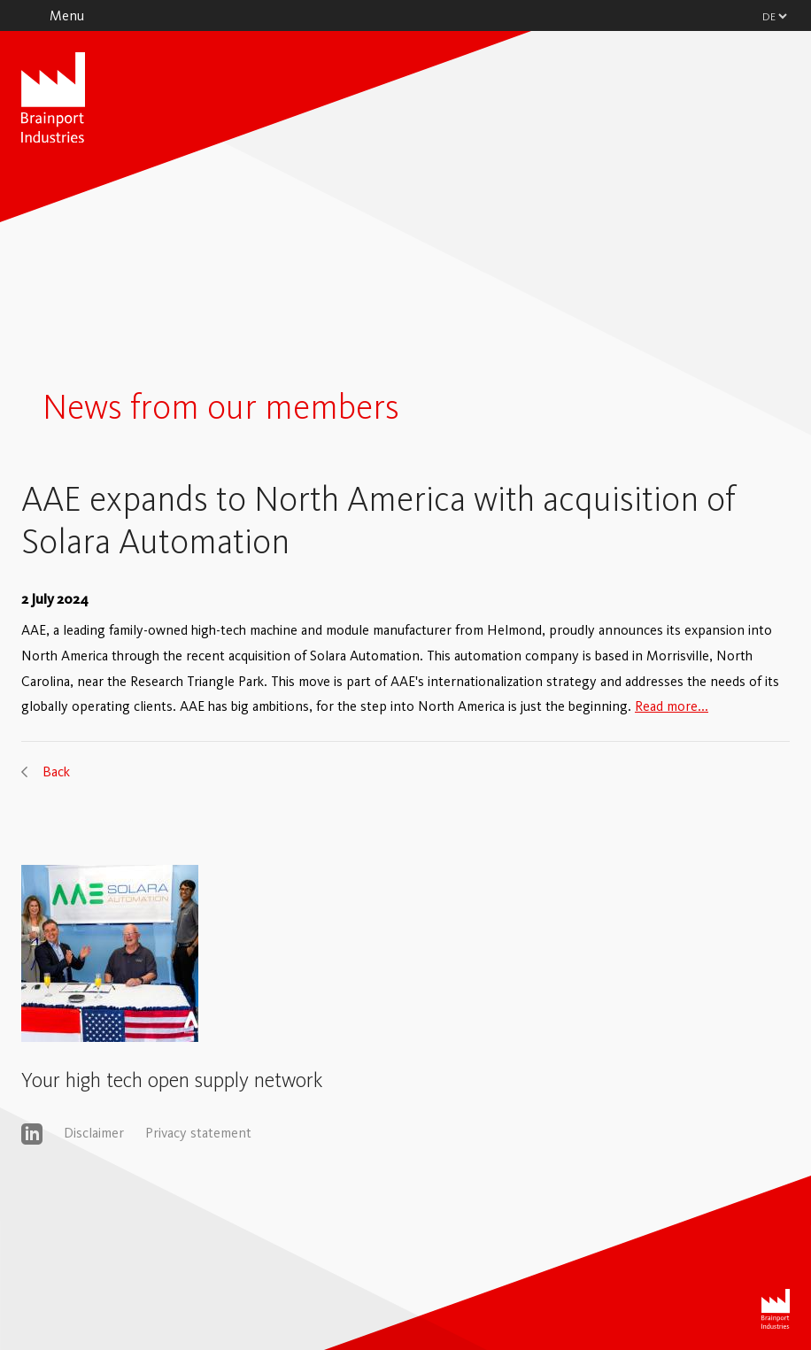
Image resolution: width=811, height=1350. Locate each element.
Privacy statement (198, 1132)
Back (56, 771)
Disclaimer (94, 1132)
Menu (67, 15)
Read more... (671, 706)
